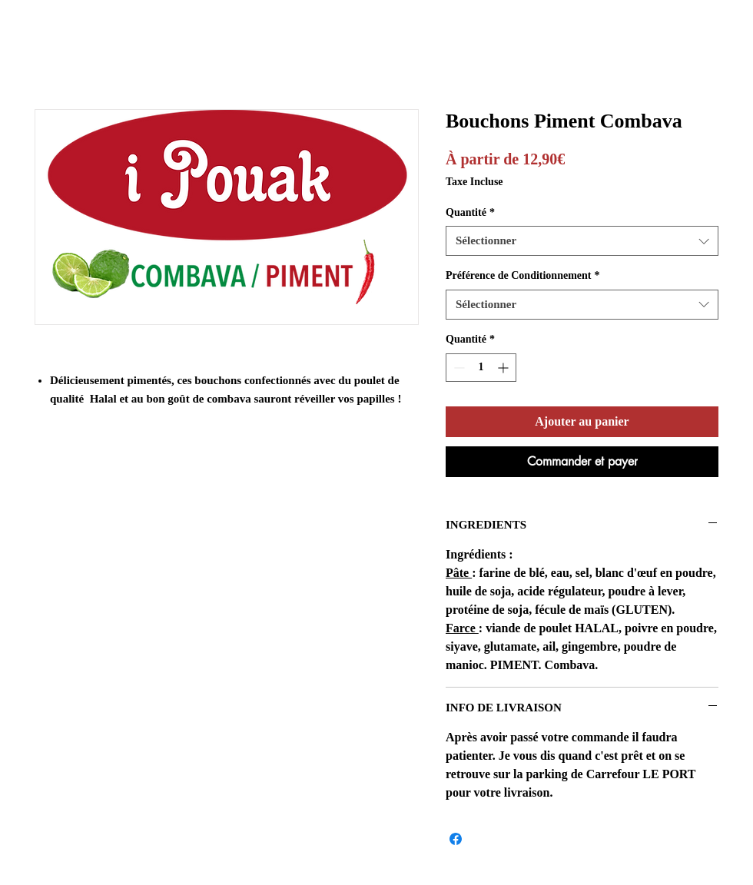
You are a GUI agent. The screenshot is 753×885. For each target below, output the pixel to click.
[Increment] (504, 367)
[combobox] (582, 241)
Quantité (470, 212)
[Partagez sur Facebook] (455, 839)
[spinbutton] (481, 367)
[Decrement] (457, 367)
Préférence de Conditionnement (522, 275)
